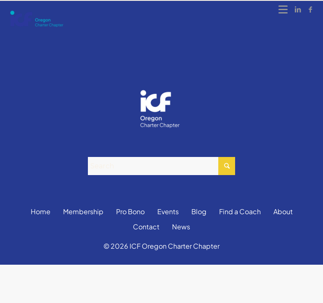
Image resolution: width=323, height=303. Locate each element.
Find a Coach (240, 211)
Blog (199, 211)
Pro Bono (130, 211)
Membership (83, 211)
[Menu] (283, 9)
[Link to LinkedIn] (297, 9)
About (283, 211)
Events (168, 211)
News (181, 226)
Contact (146, 226)
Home (40, 211)
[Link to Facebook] (310, 9)
